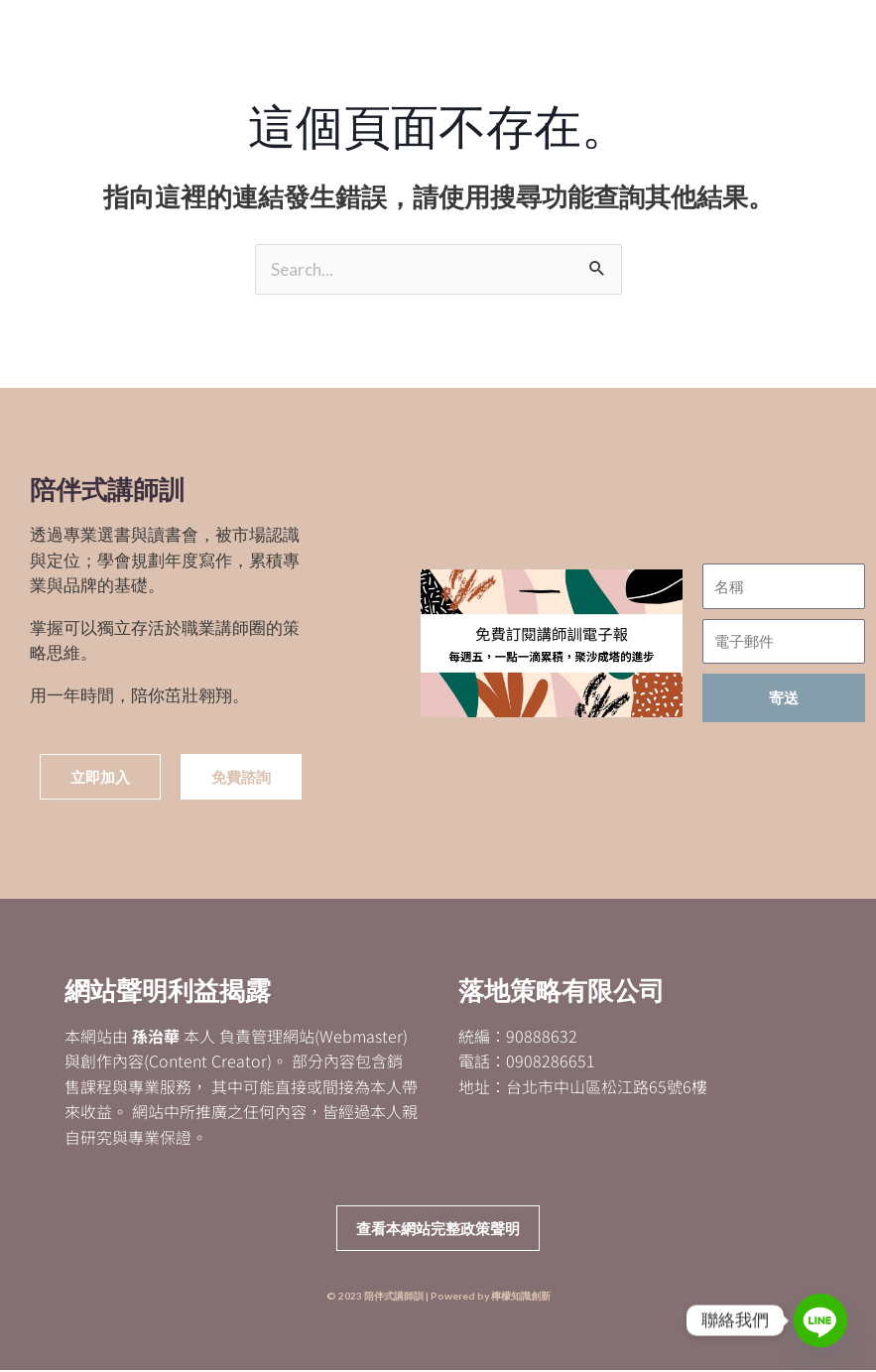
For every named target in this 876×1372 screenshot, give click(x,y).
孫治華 (156, 1037)
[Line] (820, 1320)
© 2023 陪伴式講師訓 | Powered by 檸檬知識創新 (438, 1298)
